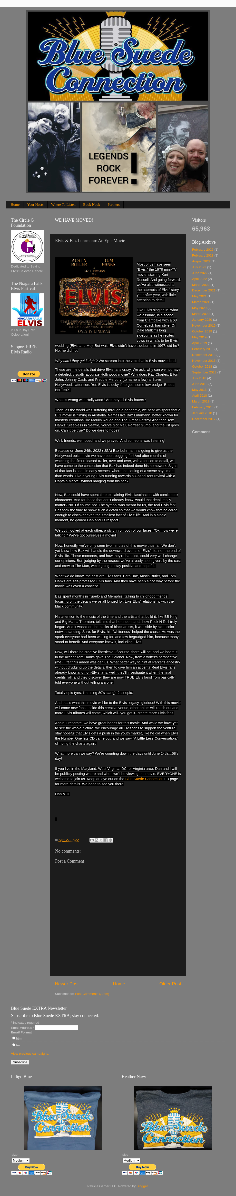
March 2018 (200, 401)
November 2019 (204, 325)
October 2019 (202, 331)
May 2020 (199, 308)
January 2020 (202, 319)
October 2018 (202, 366)
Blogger (142, 1186)
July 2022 (199, 267)
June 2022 (199, 273)
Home (15, 204)
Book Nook (91, 204)
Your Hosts (35, 204)
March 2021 (200, 302)
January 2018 (202, 413)
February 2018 (203, 407)
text (18, 1045)
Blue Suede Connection (144, 779)
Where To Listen (63, 204)
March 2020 (200, 314)
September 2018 (204, 372)
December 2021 (204, 290)
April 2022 (199, 279)
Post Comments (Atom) (92, 994)
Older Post (170, 983)
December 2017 (204, 419)
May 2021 (199, 296)
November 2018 (204, 360)
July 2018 (199, 378)
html (19, 1038)
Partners (114, 204)
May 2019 (199, 337)
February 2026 (203, 249)
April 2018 (199, 395)
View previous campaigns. (30, 1053)
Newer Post (67, 983)
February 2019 (203, 349)
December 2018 (204, 355)
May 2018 (199, 390)
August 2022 (201, 261)
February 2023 (203, 255)
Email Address (23, 1028)
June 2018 (199, 384)
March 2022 (200, 285)
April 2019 (199, 343)
